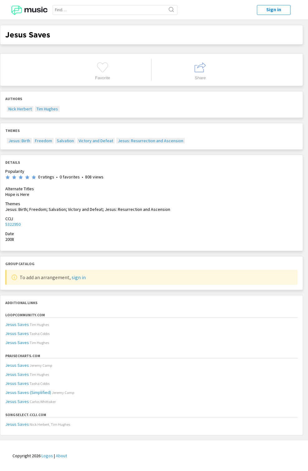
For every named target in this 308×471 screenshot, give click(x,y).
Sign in (273, 9)
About (61, 456)
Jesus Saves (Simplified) (28, 392)
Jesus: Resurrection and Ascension (150, 140)
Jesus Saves (17, 324)
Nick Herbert (20, 109)
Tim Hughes (47, 109)
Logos (47, 456)
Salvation (65, 140)
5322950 (13, 224)
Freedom (43, 140)
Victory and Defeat (96, 140)
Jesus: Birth (19, 140)
